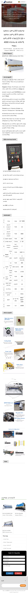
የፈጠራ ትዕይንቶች (7, 545)
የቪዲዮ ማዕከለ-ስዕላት (7, 542)
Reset (18, 573)
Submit (9, 573)
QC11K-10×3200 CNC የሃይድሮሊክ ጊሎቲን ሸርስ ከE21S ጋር (8, 531)
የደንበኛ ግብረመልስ (7, 548)
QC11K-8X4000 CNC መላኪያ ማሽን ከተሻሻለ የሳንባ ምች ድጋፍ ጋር (7, 514)
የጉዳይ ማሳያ (6, 539)
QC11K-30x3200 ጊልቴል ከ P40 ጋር (19, 514)
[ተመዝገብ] (23, 585)
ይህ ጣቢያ (22, 50)
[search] (11, 585)
